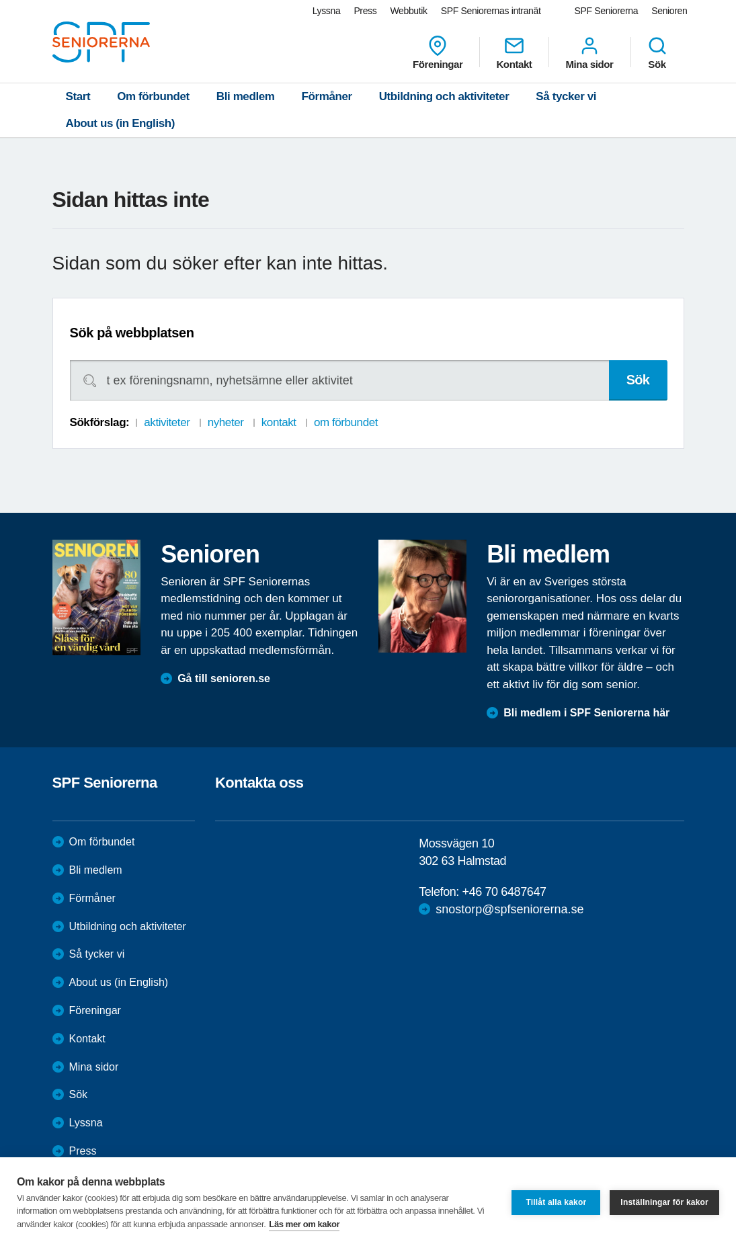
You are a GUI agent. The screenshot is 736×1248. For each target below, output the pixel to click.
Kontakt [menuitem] (514, 52)
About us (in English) (120, 123)
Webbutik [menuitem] (408, 10)
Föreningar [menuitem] (437, 52)
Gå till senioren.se (223, 678)
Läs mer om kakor (304, 1224)
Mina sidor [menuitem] (589, 52)
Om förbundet (153, 96)
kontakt (278, 422)
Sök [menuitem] (657, 52)
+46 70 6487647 (504, 892)
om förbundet (346, 422)
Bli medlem (245, 96)
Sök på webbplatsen (132, 332)
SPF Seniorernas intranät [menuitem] (491, 10)
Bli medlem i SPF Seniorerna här (586, 712)
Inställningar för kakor (664, 1202)
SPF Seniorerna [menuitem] (607, 10)
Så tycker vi (566, 96)
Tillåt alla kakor (556, 1202)
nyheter (226, 422)
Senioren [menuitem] (669, 10)
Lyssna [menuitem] (327, 10)
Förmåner (327, 96)
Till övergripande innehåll (0, 0)
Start (78, 96)
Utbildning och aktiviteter (444, 96)
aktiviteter (167, 422)
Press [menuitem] (365, 10)
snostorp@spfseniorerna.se (509, 909)
